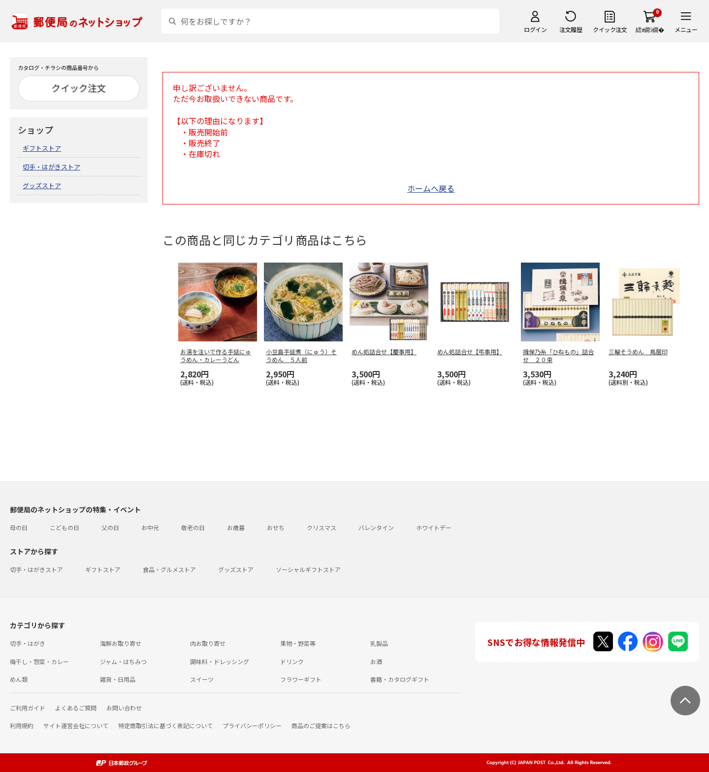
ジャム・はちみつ (123, 661)
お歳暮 (236, 527)
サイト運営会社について (75, 725)
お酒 (376, 661)
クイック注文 (610, 29)
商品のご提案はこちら (321, 725)
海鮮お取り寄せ (120, 643)
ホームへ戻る (430, 188)
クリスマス (321, 527)
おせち (276, 527)
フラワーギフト (301, 679)
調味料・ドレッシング (219, 661)
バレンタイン (376, 527)
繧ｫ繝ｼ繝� (650, 29)
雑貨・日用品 (117, 679)
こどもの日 (64, 527)
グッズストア (42, 185)
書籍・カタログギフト (399, 679)
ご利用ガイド (27, 708)
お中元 (150, 527)
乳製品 (379, 643)
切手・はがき (27, 643)
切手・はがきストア (51, 166)
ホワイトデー (433, 527)
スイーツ (202, 679)
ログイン (535, 29)
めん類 (19, 679)
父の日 (110, 527)
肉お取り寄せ (208, 643)
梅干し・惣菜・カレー (39, 661)
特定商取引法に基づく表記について (165, 725)
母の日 (19, 527)
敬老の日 (193, 527)
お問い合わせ (124, 708)
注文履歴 (570, 29)
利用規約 (21, 725)
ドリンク (292, 661)
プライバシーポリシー (252, 725)
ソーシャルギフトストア (308, 569)
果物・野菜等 (298, 643)
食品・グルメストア (169, 569)
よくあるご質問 (76, 708)
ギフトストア (42, 148)
